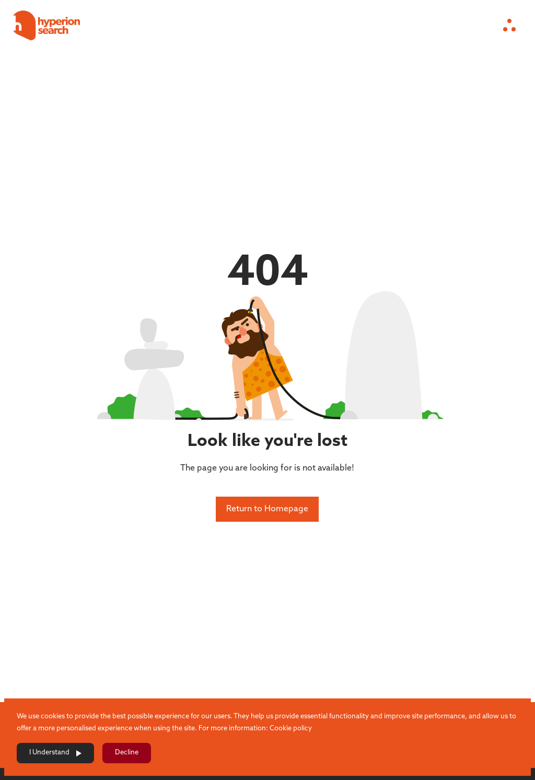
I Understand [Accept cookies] (49, 752)
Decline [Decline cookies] (126, 752)
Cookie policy (291, 728)
